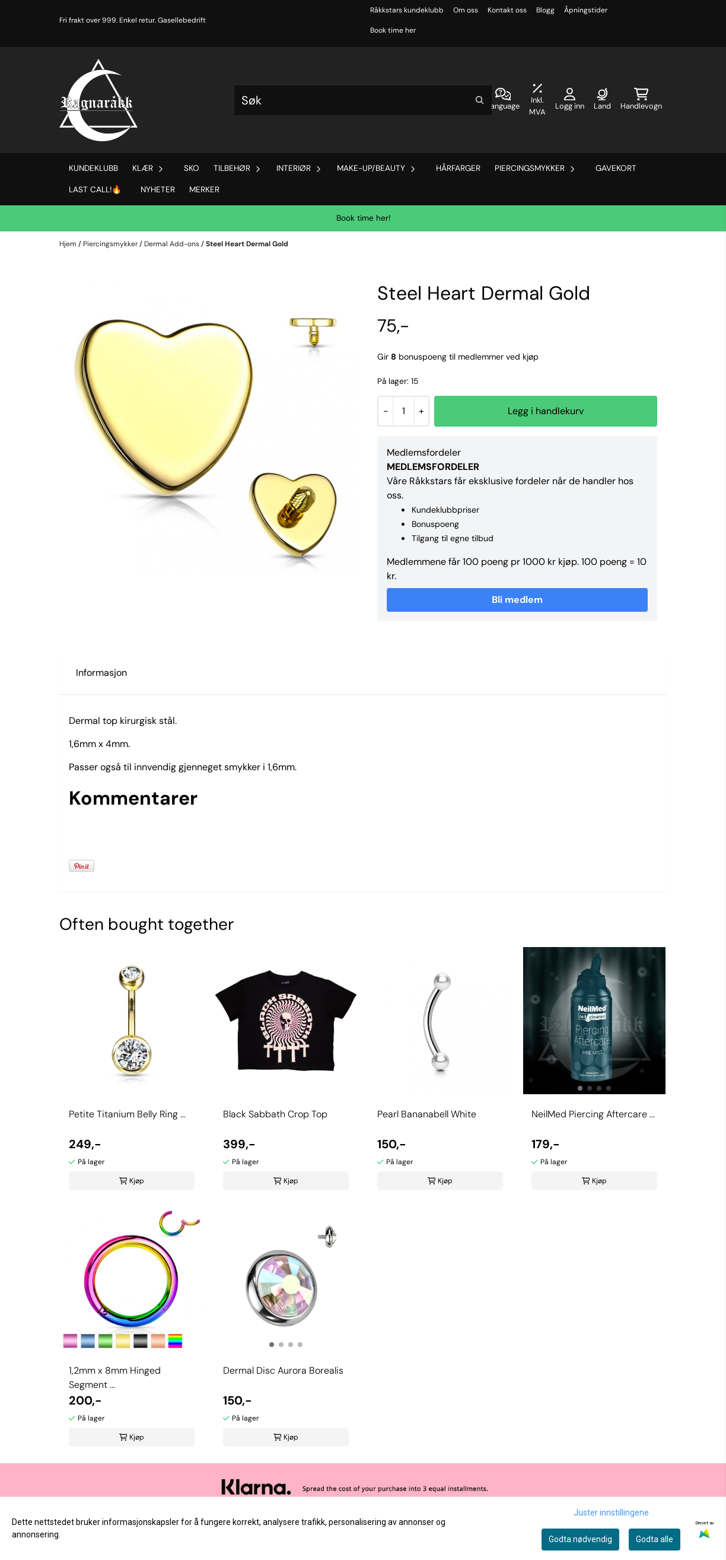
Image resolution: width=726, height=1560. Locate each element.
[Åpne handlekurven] (641, 100)
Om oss (465, 10)
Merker (204, 190)
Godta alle (654, 1539)
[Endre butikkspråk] (503, 100)
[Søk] (363, 100)
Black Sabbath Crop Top (275, 1114)
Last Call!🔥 (95, 190)
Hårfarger (458, 168)
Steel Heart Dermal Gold (247, 244)
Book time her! (363, 218)
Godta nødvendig (580, 1539)
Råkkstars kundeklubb (407, 10)
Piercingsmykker (111, 244)
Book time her (393, 30)
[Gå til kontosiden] (569, 100)
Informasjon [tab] (101, 672)
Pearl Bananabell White (426, 1114)
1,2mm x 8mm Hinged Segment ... (115, 1377)
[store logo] (98, 100)
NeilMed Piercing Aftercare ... (593, 1114)
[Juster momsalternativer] (537, 100)
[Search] (480, 100)
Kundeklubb (93, 168)
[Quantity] (403, 411)
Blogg (545, 10)
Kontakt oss (507, 10)
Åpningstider (585, 10)
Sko (191, 168)
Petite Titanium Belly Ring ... (127, 1114)
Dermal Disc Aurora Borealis (283, 1370)
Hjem (68, 244)
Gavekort (616, 168)
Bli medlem (517, 599)
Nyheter (158, 190)
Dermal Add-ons (172, 244)
